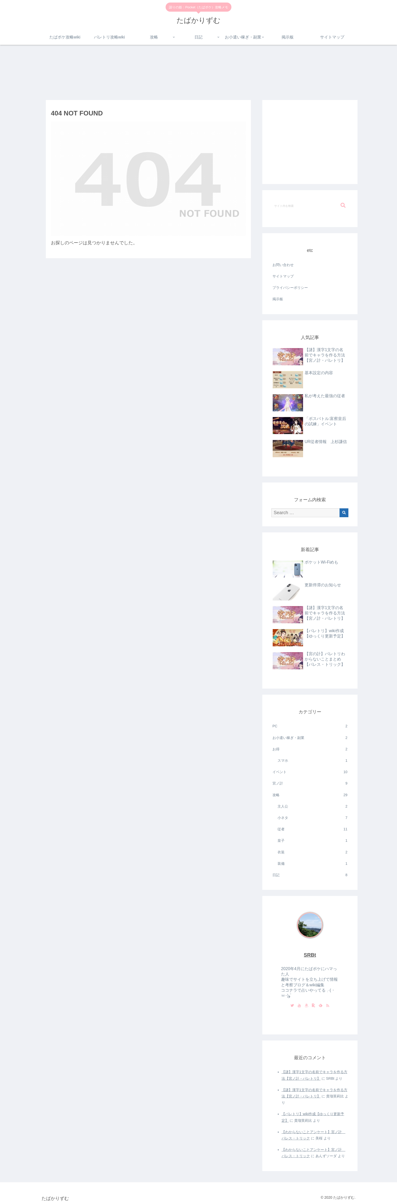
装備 (312, 863)
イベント (309, 772)
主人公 (312, 806)
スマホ (312, 760)
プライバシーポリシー (290, 288)
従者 (312, 829)
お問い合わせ (283, 265)
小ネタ (312, 818)
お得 (309, 749)
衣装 (312, 852)
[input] (309, 205)
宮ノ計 (309, 783)
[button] (343, 205)
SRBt (310, 955)
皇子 (312, 840)
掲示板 (277, 299)
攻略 (309, 795)
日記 (309, 875)
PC (309, 726)
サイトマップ (283, 276)
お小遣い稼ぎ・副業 (309, 738)
